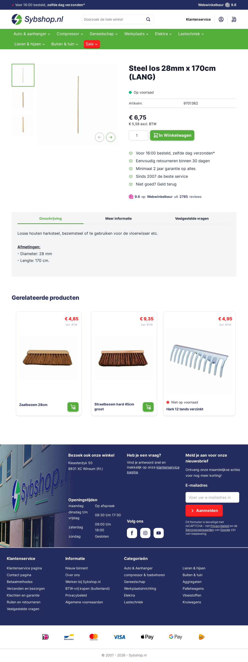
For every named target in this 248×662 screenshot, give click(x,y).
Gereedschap (134, 582)
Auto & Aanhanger (138, 568)
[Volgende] (110, 137)
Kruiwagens (192, 602)
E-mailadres (197, 485)
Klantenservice (198, 19)
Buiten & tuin (192, 575)
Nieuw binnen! (76, 568)
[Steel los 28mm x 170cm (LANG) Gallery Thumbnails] (23, 100)
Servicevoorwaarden (200, 530)
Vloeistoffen (192, 596)
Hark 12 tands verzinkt (185, 409)
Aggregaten (192, 582)
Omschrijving (50, 219)
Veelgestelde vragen (192, 219)
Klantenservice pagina (24, 568)
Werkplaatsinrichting (140, 589)
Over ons (72, 575)
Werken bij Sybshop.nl (83, 582)
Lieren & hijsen (194, 568)
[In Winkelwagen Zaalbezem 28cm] (76, 406)
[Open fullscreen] (78, 105)
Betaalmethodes (19, 582)
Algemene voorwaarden (84, 602)
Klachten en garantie (23, 596)
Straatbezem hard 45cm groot (117, 404)
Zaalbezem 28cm (31, 404)
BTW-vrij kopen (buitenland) (87, 589)
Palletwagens (193, 589)
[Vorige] (99, 137)
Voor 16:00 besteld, (50, 5)
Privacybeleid (219, 526)
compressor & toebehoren (144, 575)
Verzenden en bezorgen (26, 589)
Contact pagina (19, 575)
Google (225, 530)
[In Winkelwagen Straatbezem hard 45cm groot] (151, 406)
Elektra (129, 596)
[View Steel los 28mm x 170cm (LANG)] (23, 75)
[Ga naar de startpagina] (37, 19)
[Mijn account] (221, 19)
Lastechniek (133, 602)
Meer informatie (118, 219)
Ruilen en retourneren (23, 602)
